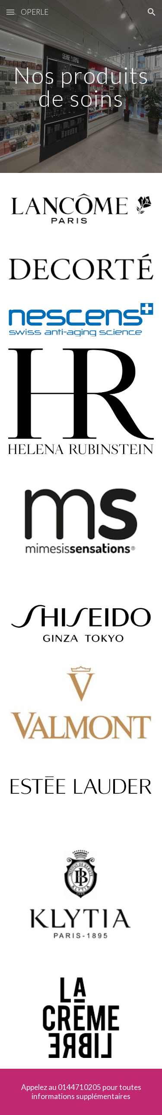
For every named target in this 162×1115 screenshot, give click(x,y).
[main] (81, 86)
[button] (10, 12)
